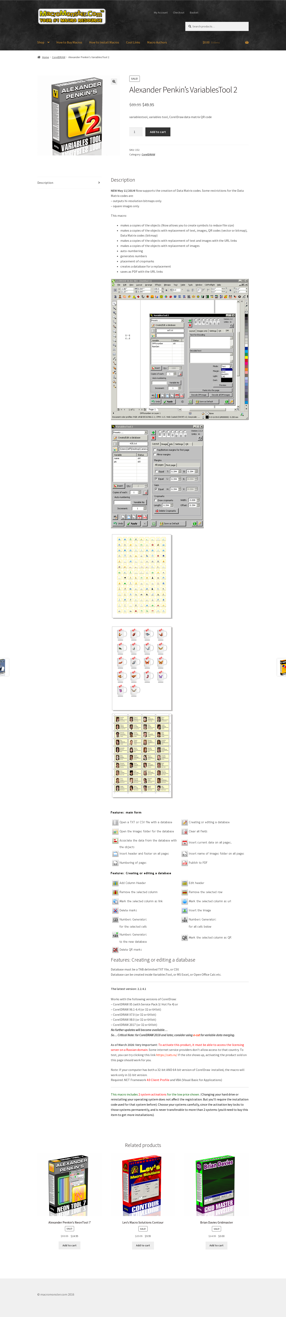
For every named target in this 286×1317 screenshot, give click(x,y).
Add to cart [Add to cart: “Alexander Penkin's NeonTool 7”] (69, 1245)
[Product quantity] (136, 132)
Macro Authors (157, 42)
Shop (40, 42)
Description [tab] (45, 183)
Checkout (178, 12)
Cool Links (133, 42)
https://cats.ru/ (166, 1055)
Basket (194, 12)
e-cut (196, 1035)
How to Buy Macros (69, 42)
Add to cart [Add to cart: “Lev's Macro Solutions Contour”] (143, 1245)
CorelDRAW (58, 57)
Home (45, 57)
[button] (114, 81)
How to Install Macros (104, 42)
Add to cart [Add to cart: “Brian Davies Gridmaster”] (216, 1245)
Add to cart (158, 132)
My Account (161, 12)
